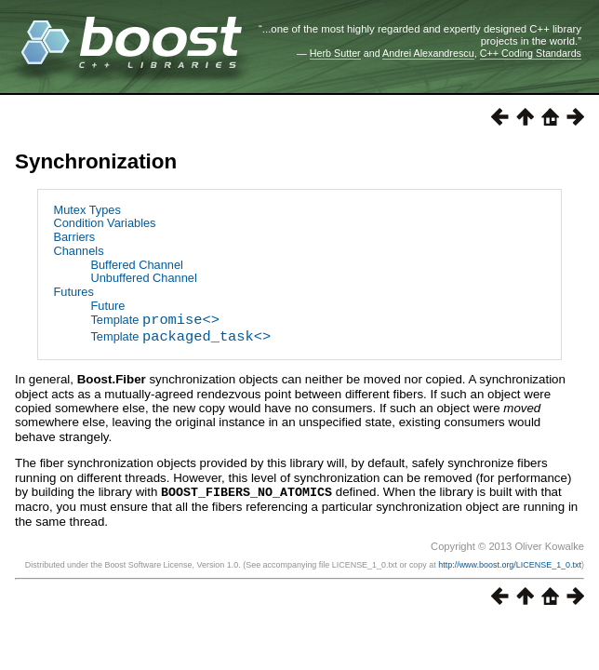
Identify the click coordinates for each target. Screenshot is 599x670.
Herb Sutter (335, 53)
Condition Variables (104, 223)
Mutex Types (86, 210)
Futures (73, 292)
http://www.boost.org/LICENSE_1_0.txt (509, 564)
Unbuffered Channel (143, 278)
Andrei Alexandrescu (428, 53)
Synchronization (96, 161)
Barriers (74, 237)
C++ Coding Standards (530, 53)
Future (107, 306)
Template (154, 321)
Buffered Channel (136, 265)
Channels (78, 251)
